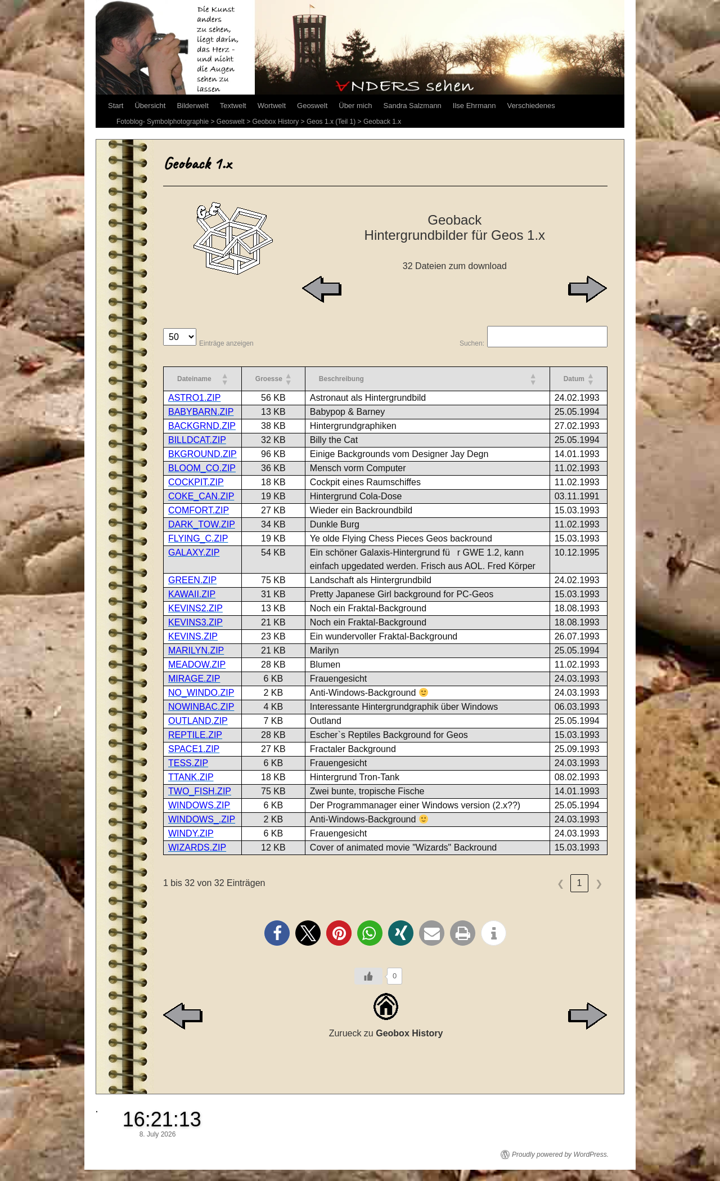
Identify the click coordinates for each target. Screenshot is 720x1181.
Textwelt (233, 105)
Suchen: (472, 343)
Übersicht (149, 105)
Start (115, 105)
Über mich (355, 105)
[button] (224, 379)
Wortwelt (272, 105)
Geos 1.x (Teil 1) (331, 122)
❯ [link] (598, 883)
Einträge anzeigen (226, 343)
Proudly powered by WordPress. (560, 1154)
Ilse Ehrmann (474, 105)
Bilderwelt (192, 105)
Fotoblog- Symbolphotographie (162, 122)
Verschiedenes (531, 105)
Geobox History (276, 122)
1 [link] (579, 883)
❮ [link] (560, 883)
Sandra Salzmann (413, 105)
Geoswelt (312, 105)
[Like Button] (368, 976)
